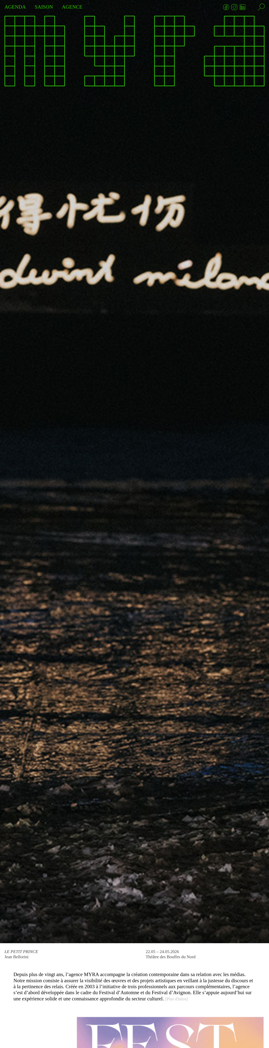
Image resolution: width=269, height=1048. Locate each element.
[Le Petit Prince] (134, 471)
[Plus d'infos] (176, 999)
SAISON (44, 7)
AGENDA (15, 7)
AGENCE (72, 7)
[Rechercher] (261, 7)
